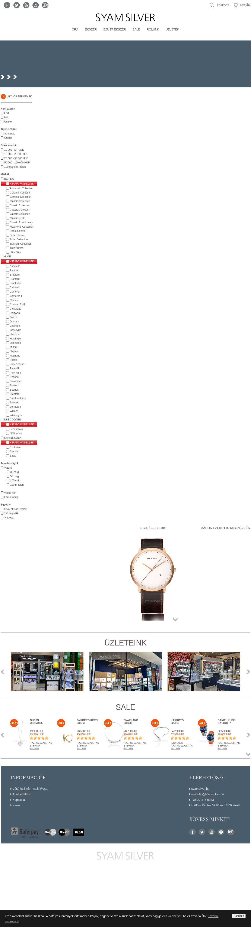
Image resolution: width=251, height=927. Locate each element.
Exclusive (15, 447)
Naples (14, 351)
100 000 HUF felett (15, 166)
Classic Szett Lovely (21, 222)
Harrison (14, 334)
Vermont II (16, 406)
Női (6, 117)
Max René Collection (22, 226)
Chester (14, 300)
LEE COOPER (12, 419)
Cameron (15, 291)
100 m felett (17, 484)
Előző (4, 672)
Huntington (16, 338)
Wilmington (16, 415)
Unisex (8, 121)
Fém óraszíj (11, 497)
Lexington (15, 342)
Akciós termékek (16, 96)
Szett (13, 455)
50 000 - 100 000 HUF (17, 162)
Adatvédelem (21, 794)
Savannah (15, 381)
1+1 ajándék (11, 513)
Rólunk (153, 29)
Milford (14, 347)
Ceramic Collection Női (20, 196)
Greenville (15, 330)
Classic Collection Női (20, 205)
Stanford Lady (18, 398)
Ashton (14, 270)
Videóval (9, 517)
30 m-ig (14, 472)
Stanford (14, 394)
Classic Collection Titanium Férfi (20, 209)
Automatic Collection (21, 188)
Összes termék (175, 619)
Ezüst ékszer (114, 29)
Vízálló (8, 467)
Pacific (13, 359)
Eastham (15, 325)
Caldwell (14, 287)
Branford (15, 278)
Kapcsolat (19, 799)
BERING (9, 178)
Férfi (6, 113)
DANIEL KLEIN (13, 437)
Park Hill (14, 368)
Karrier (17, 805)
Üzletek (172, 29)
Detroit (13, 317)
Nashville (15, 355)
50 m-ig (14, 476)
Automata (9, 133)
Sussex (14, 402)
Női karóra (16, 433)
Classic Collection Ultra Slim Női (20, 213)
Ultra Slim (15, 252)
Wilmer (14, 411)
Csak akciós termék (15, 509)
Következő (247, 672)
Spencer (14, 389)
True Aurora (16, 248)
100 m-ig (15, 480)
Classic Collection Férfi (20, 201)
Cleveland (15, 308)
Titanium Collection (21, 243)
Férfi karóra (16, 429)
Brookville (15, 283)
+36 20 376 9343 (202, 799)
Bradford (15, 274)
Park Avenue (17, 364)
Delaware (15, 313)
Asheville (15, 266)
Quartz (8, 137)
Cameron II (16, 296)
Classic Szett (17, 218)
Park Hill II (16, 372)
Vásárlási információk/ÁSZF (31, 788)
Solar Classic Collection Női (18, 235)
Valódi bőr (10, 492)
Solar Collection (19, 239)
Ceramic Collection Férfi (20, 192)
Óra (75, 29)
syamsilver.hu (200, 788)
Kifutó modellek (22, 183)
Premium (15, 451)
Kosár (245, 5)
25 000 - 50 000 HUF (16, 158)
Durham (14, 321)
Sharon (14, 385)
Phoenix (14, 376)
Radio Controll (18, 231)
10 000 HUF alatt (14, 149)
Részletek (34, 748)
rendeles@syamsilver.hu (207, 794)
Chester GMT (17, 304)
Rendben (238, 915)
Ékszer (91, 29)
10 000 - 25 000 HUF (16, 154)
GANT (7, 256)
